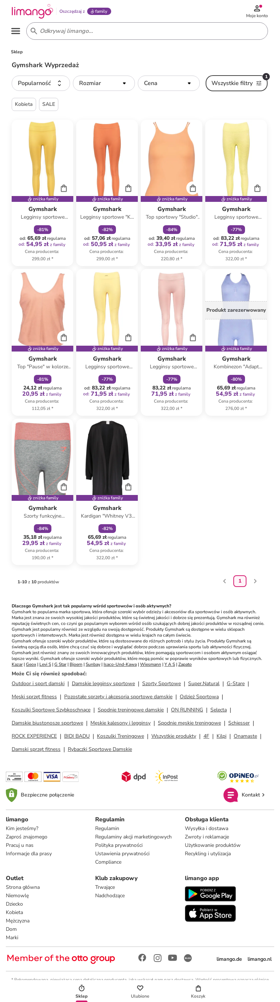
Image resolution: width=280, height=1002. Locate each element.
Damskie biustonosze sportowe (47, 724)
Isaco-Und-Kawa (120, 666)
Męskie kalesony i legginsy (120, 724)
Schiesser (239, 724)
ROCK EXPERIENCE (34, 737)
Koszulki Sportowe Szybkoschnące (51, 711)
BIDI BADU (77, 737)
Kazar (17, 666)
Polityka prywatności (119, 846)
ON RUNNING (187, 711)
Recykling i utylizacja (208, 855)
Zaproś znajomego (26, 838)
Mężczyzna (18, 922)
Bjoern (76, 666)
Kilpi (221, 737)
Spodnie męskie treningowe (189, 724)
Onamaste (245, 737)
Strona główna (23, 888)
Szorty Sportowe (161, 685)
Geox (31, 666)
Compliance (108, 863)
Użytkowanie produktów (213, 846)
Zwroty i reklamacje (207, 838)
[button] (41, 84)
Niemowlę (17, 897)
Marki (12, 939)
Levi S (45, 666)
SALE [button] (48, 105)
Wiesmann (150, 666)
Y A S (169, 666)
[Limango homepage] (33, 11)
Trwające (105, 888)
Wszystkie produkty (173, 737)
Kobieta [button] (24, 105)
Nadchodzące (110, 897)
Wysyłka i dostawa (206, 829)
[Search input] (145, 32)
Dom (11, 930)
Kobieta (14, 913)
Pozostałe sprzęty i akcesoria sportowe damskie (118, 698)
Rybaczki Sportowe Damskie (100, 750)
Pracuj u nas (20, 846)
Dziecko (14, 905)
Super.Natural (203, 685)
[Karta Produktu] (42, 194)
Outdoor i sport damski (38, 685)
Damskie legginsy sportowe (103, 685)
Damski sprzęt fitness (36, 750)
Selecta (218, 711)
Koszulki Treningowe (120, 737)
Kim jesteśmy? (22, 829)
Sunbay (93, 666)
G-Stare (236, 685)
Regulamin (107, 829)
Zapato (185, 666)
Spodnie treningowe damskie (131, 711)
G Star (60, 666)
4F (206, 737)
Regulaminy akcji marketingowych (133, 838)
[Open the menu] (17, 32)
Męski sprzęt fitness (34, 698)
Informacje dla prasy (29, 855)
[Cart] (63, 189)
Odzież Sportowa (199, 698)
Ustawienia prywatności (122, 855)
